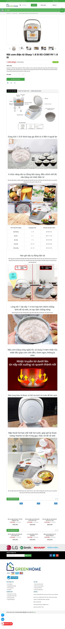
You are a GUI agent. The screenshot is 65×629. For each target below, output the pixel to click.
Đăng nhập (44, 5)
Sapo (34, 627)
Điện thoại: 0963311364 (39, 622)
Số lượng (9, 74)
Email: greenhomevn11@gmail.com (41, 619)
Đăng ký (55, 5)
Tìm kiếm (34, 5)
